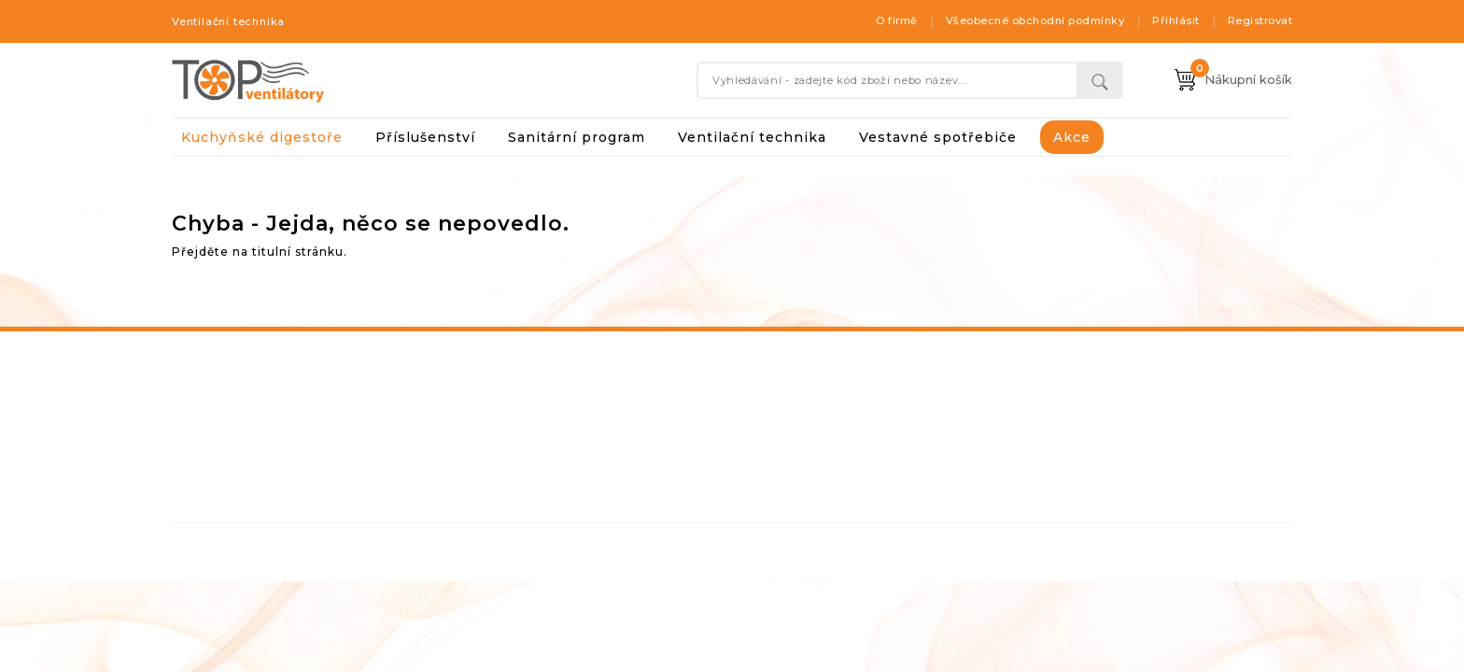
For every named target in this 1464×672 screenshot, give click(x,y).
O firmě (897, 20)
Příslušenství (425, 137)
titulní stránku (298, 252)
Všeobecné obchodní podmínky (1035, 20)
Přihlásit (1176, 20)
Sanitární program (576, 137)
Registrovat (1260, 20)
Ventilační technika (752, 137)
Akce (1072, 137)
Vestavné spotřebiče (938, 137)
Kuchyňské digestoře (262, 137)
